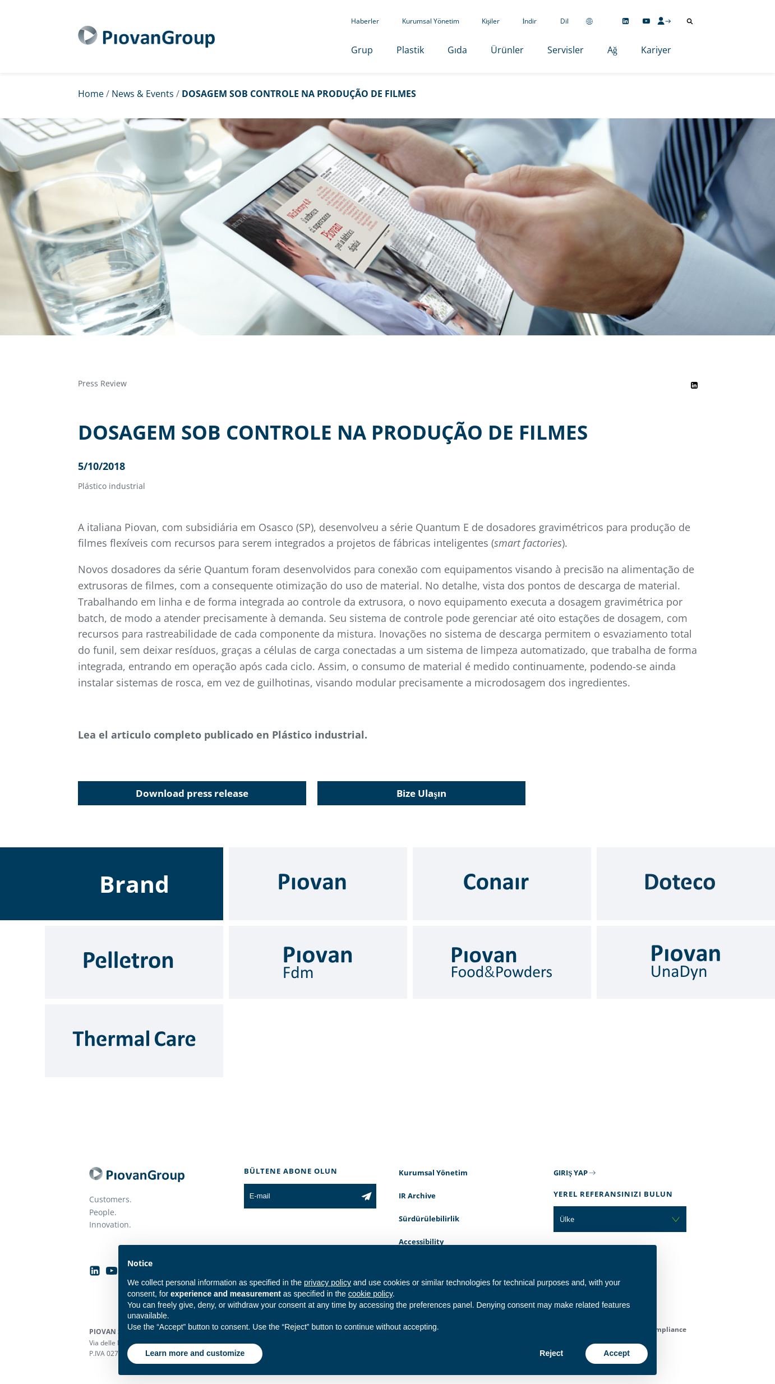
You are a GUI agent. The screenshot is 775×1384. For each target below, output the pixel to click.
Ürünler (507, 50)
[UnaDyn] (686, 962)
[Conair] (502, 883)
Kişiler (491, 21)
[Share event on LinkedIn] (694, 385)
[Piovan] (318, 883)
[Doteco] (686, 883)
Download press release (192, 793)
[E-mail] (300, 1196)
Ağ (612, 50)
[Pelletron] (134, 962)
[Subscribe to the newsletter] (366, 1196)
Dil (564, 21)
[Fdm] (318, 962)
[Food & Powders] (502, 962)
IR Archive (417, 1196)
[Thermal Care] (134, 1040)
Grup (362, 50)
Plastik (410, 50)
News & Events (143, 93)
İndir (530, 21)
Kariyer (656, 50)
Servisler (565, 50)
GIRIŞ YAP (570, 1173)
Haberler (365, 21)
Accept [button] (616, 1353)
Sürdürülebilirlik (429, 1219)
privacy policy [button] (327, 1282)
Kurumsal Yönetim (430, 21)
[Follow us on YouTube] (646, 21)
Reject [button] (551, 1353)
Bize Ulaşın (421, 793)
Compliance (666, 1329)
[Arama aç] (690, 21)
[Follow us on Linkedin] (625, 21)
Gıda (457, 50)
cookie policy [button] (370, 1293)
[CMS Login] (664, 20)
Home (91, 93)
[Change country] (589, 21)
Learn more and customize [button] (195, 1353)
